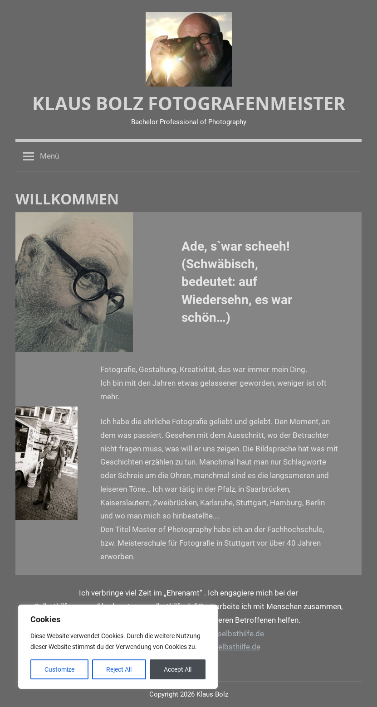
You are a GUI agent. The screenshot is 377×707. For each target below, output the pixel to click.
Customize (59, 669)
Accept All (177, 669)
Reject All (119, 669)
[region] (118, 647)
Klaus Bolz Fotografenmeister (188, 103)
